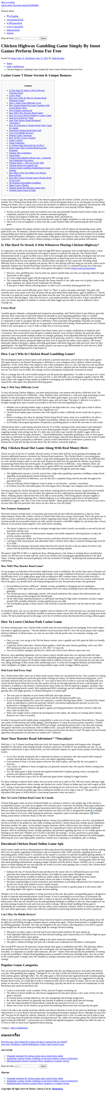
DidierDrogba (58, 58)
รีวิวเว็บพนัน (12, 16)
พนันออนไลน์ (13, 30)
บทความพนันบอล (19, 1028)
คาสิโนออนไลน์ (14, 23)
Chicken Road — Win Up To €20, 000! (26, 163)
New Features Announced (20, 110)
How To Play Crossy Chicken (22, 138)
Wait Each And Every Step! (21, 118)
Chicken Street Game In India (22, 190)
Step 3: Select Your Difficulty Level (25, 103)
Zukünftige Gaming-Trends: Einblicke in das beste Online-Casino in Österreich (42, 1058)
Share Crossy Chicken (19, 185)
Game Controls (16, 140)
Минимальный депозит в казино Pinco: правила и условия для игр (38, 1061)
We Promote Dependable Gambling (25, 183)
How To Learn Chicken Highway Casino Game (30, 115)
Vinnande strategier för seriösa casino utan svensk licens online (35, 1056)
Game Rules (14, 155)
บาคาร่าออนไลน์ (15, 27)
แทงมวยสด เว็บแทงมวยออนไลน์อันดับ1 (20, 5)
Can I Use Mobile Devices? (21, 133)
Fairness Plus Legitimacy (20, 153)
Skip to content (8, 2)
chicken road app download (83, 268)
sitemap (10, 33)
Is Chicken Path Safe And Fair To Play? (26, 145)
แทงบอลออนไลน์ (15, 20)
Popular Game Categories (20, 135)
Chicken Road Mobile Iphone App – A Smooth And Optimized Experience (30, 159)
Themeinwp (57, 1089)
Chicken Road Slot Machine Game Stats (27, 188)
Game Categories (17, 143)
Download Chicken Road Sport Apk (25, 130)
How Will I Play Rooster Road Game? (26, 113)
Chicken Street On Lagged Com (23, 165)
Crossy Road (14, 95)
